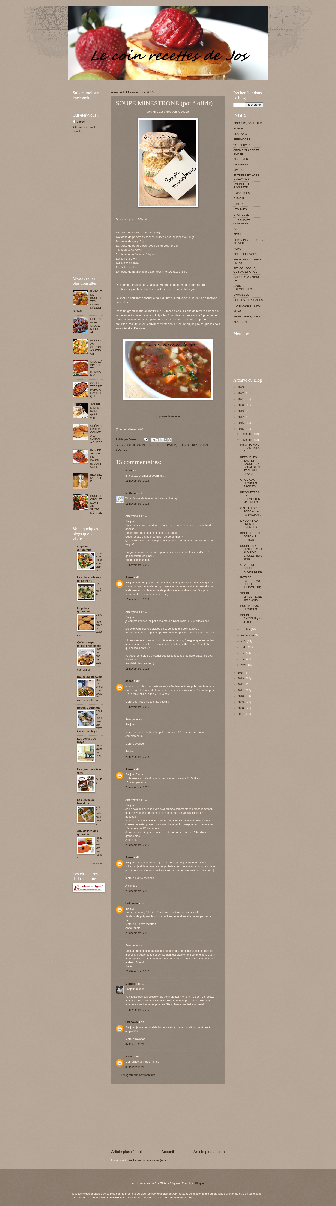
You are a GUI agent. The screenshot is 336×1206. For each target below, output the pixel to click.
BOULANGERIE (243, 133)
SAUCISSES (241, 294)
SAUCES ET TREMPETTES (242, 287)
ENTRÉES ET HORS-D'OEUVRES (246, 177)
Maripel (130, 983)
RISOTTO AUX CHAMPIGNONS (251, 448)
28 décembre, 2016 (137, 971)
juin (243, 653)
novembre (247, 439)
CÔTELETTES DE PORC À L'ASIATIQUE (96, 390)
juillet (244, 647)
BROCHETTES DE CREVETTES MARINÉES (250, 497)
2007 (241, 714)
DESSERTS (240, 164)
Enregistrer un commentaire (138, 1075)
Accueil (167, 1152)
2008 (241, 708)
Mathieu (130, 493)
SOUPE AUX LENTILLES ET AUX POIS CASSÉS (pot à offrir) (251, 552)
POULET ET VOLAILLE (247, 254)
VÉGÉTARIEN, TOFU (246, 316)
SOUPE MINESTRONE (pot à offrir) (95, 411)
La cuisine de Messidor (86, 801)
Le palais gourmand (84, 609)
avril (244, 664)
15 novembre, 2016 (137, 668)
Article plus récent (126, 1152)
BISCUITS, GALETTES (247, 123)
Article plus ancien (209, 1152)
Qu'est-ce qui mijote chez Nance (89, 644)
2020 (241, 405)
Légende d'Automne (84, 548)
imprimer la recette (168, 416)
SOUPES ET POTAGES (248, 300)
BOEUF (238, 128)
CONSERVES (242, 144)
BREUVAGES (241, 139)
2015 (241, 428)
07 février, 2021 (134, 1044)
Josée (129, 577)
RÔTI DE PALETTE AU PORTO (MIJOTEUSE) (250, 582)
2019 (241, 411)
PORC (237, 248)
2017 (241, 417)
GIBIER (238, 204)
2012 (241, 684)
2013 (241, 678)
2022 (241, 393)
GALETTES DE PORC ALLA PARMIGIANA (250, 511)
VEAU (237, 311)
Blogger (200, 1183)
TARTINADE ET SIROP (247, 305)
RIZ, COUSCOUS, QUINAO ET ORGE (245, 270)
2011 (241, 690)
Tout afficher (97, 863)
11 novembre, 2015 (137, 480)
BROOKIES (99, 779)
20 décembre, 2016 (137, 845)
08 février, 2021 (134, 1067)
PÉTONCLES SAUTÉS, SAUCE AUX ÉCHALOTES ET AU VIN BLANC (250, 465)
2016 (241, 422)
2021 (241, 399)
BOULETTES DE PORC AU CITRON (250, 536)
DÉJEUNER (240, 159)
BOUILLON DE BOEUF (141, 445)
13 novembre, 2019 (137, 1009)
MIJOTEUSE (241, 214)
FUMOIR (238, 198)
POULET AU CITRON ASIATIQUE (95, 347)
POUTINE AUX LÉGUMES (249, 607)
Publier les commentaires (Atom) (148, 1160)
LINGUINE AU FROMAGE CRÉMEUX (249, 524)
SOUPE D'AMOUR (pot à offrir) (251, 618)
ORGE (162, 445)
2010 (241, 696)
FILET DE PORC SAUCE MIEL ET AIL (96, 325)
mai (243, 659)
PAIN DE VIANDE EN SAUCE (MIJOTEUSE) (95, 458)
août (244, 641)
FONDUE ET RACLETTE (241, 186)
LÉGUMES (240, 209)
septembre (248, 635)
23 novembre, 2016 (137, 756)
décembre (247, 433)
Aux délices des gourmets (87, 832)
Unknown (131, 903)
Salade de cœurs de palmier (99, 562)
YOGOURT (240, 321)
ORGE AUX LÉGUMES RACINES (248, 483)
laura (128, 470)
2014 (241, 672)
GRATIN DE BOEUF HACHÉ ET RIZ (251, 568)
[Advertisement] (151, 81)
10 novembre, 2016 (137, 565)
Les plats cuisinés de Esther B (89, 579)
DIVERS (238, 169)
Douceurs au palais (89, 676)
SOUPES (121, 449)
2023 (241, 387)
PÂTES (171, 445)
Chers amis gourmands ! (99, 815)
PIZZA (237, 234)
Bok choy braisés (98, 589)
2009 (241, 702)
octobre (246, 629)
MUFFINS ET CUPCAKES (241, 222)
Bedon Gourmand (88, 707)
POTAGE (204, 445)
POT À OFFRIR (187, 445)
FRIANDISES (241, 193)
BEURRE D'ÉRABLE (96, 478)
